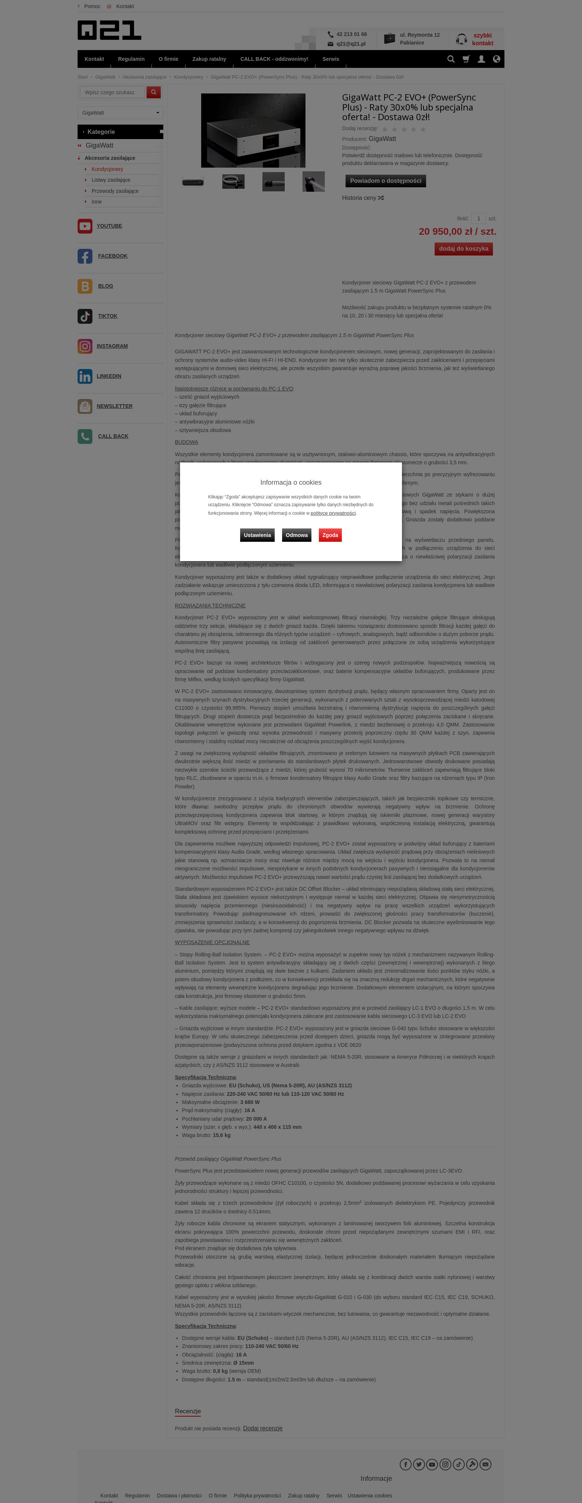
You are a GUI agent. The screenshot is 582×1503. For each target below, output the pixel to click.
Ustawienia (263, 529)
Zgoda (328, 529)
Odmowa (299, 529)
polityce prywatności (330, 512)
